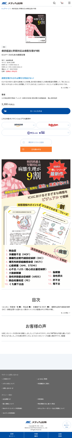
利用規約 (41, 399)
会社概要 (6, 399)
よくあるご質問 (42, 379)
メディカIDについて (9, 383)
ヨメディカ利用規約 (9, 413)
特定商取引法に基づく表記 (46, 404)
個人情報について (8, 404)
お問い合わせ (7, 388)
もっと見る (64, 88)
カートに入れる (36, 111)
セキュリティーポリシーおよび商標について (51, 408)
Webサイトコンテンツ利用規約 (12, 408)
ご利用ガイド (7, 379)
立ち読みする (36, 149)
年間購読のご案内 (43, 383)
